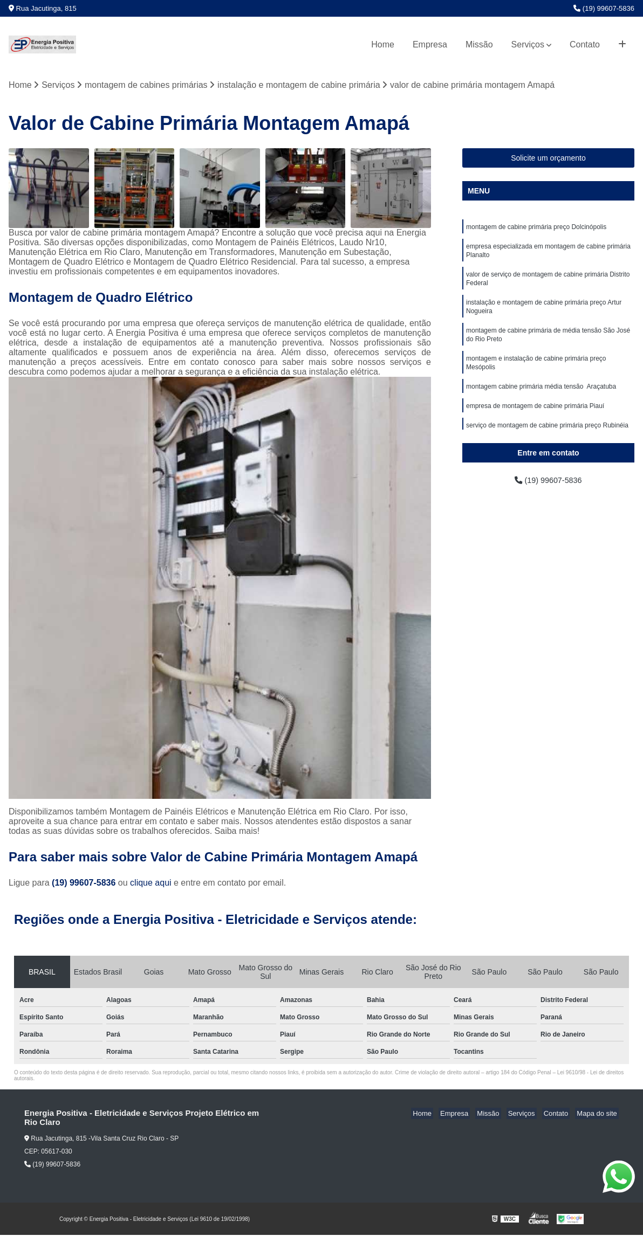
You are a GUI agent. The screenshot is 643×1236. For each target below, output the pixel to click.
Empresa (430, 44)
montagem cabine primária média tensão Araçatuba (541, 399)
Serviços (527, 44)
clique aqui (151, 883)
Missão (479, 44)
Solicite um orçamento (548, 158)
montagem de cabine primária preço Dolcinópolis (536, 228)
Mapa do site (598, 1114)
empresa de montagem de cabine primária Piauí (535, 420)
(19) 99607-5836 (603, 8)
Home (382, 44)
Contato (585, 44)
